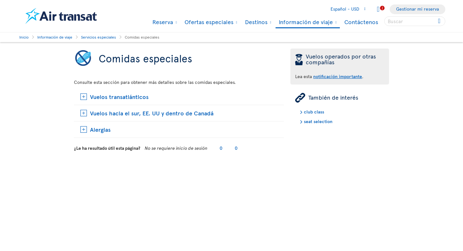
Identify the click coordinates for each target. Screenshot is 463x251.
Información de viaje (305, 22)
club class (314, 112)
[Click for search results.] (439, 21)
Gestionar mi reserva (417, 9)
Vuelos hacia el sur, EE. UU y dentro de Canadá (151, 113)
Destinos (255, 21)
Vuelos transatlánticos (119, 97)
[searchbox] (414, 21)
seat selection (318, 121)
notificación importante (337, 76)
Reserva (162, 21)
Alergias (100, 129)
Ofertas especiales (208, 21)
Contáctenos (361, 22)
